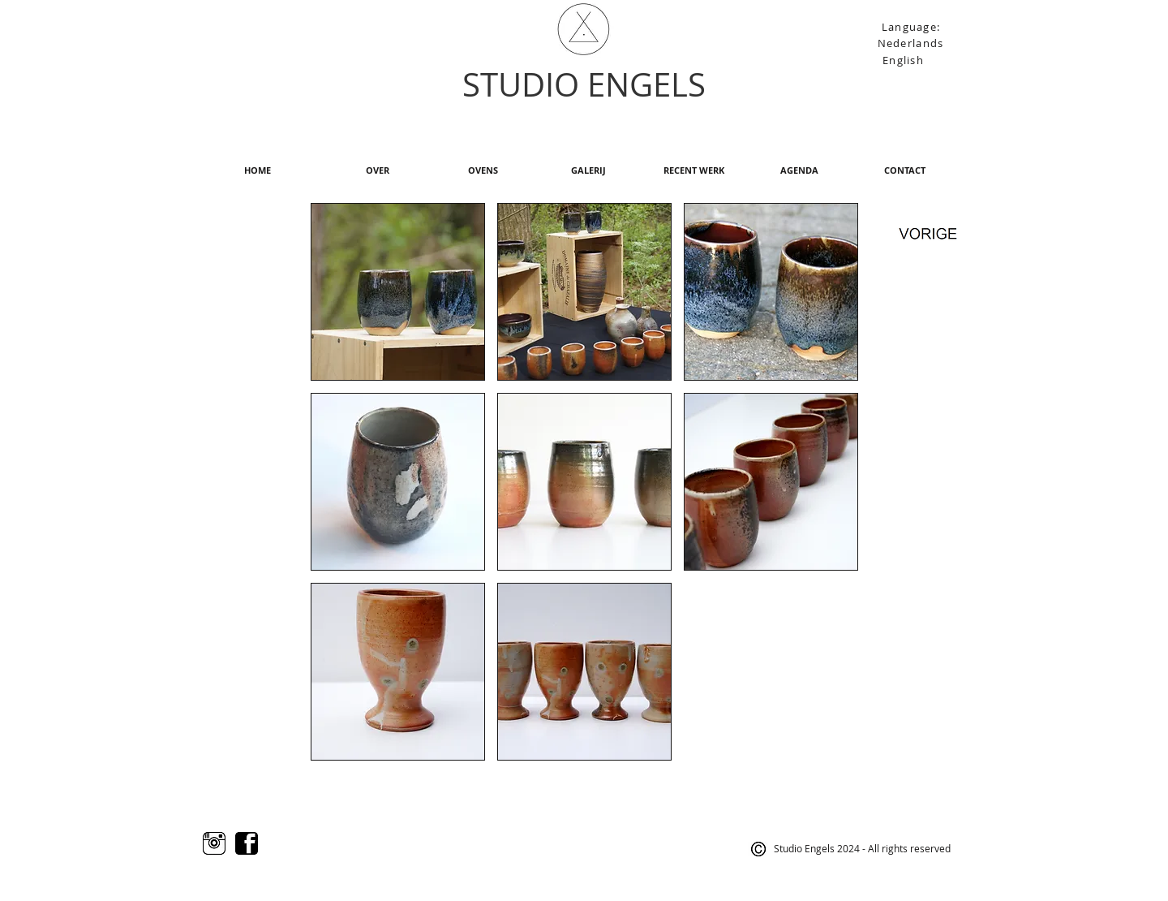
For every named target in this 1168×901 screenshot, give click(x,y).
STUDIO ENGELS (584, 84)
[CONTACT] (904, 170)
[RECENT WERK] (693, 170)
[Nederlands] (912, 42)
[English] (904, 59)
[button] (398, 292)
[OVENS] (482, 170)
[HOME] (257, 170)
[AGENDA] (799, 170)
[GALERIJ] (588, 170)
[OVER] (377, 170)
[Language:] (912, 26)
